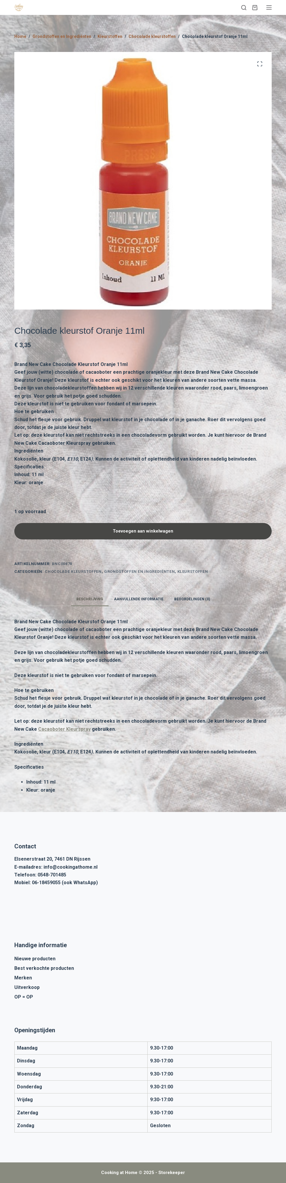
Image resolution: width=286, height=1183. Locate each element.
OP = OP (23, 997)
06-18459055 (46, 882)
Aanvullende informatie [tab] (138, 599)
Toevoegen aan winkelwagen (143, 531)
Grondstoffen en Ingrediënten (139, 571)
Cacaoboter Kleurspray (64, 729)
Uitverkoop (27, 987)
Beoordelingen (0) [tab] (192, 599)
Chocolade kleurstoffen (73, 571)
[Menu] (269, 7)
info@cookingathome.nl (71, 867)
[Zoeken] (243, 7)
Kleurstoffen (192, 571)
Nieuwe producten (34, 959)
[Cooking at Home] (18, 7)
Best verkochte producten (44, 968)
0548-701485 (52, 875)
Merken (23, 978)
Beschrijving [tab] (89, 599)
